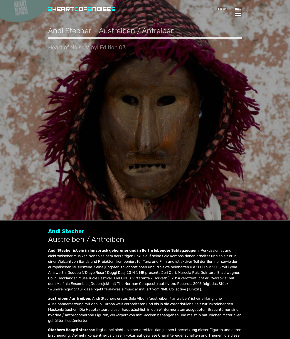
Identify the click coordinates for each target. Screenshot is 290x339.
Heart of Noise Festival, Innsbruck (81, 9)
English (222, 9)
